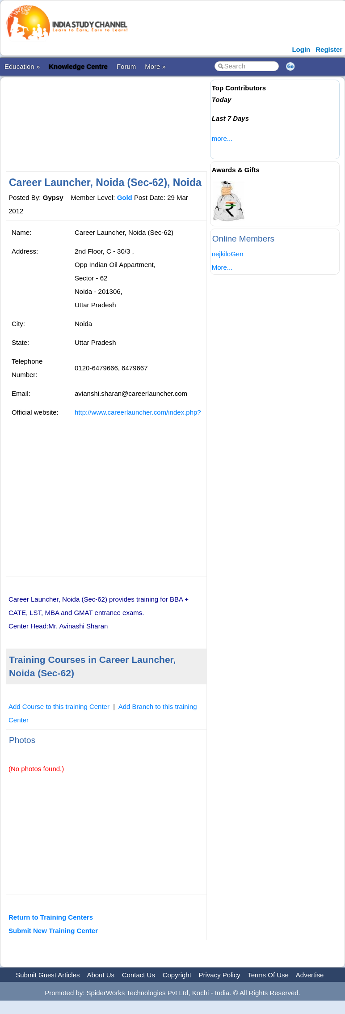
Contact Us (138, 975)
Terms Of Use (268, 975)
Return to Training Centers (50, 917)
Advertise (310, 975)
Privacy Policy (219, 975)
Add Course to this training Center (58, 706)
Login (301, 49)
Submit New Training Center (53, 930)
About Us (100, 975)
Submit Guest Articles (48, 975)
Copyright (177, 975)
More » (155, 66)
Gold (124, 197)
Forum (126, 66)
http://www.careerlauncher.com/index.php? (138, 412)
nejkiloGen (228, 254)
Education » (22, 66)
